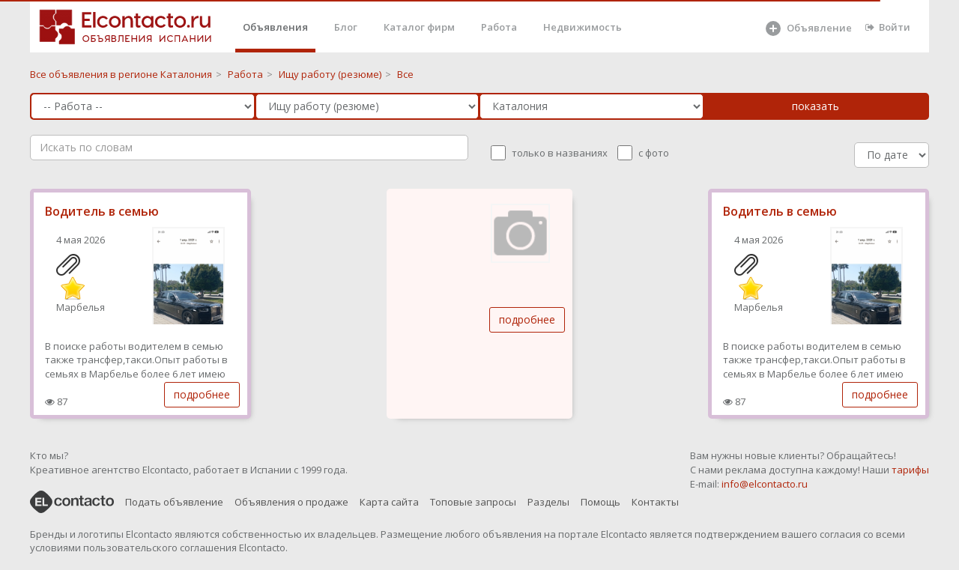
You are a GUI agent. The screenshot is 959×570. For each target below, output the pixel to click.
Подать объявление (174, 502)
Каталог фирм (419, 27)
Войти (887, 27)
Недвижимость (582, 27)
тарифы (910, 469)
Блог (345, 27)
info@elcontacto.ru (764, 484)
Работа (499, 27)
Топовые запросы (473, 502)
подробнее (202, 394)
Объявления (275, 27)
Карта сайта (389, 502)
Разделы (548, 502)
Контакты (655, 502)
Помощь (600, 502)
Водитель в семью (102, 211)
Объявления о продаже (291, 502)
